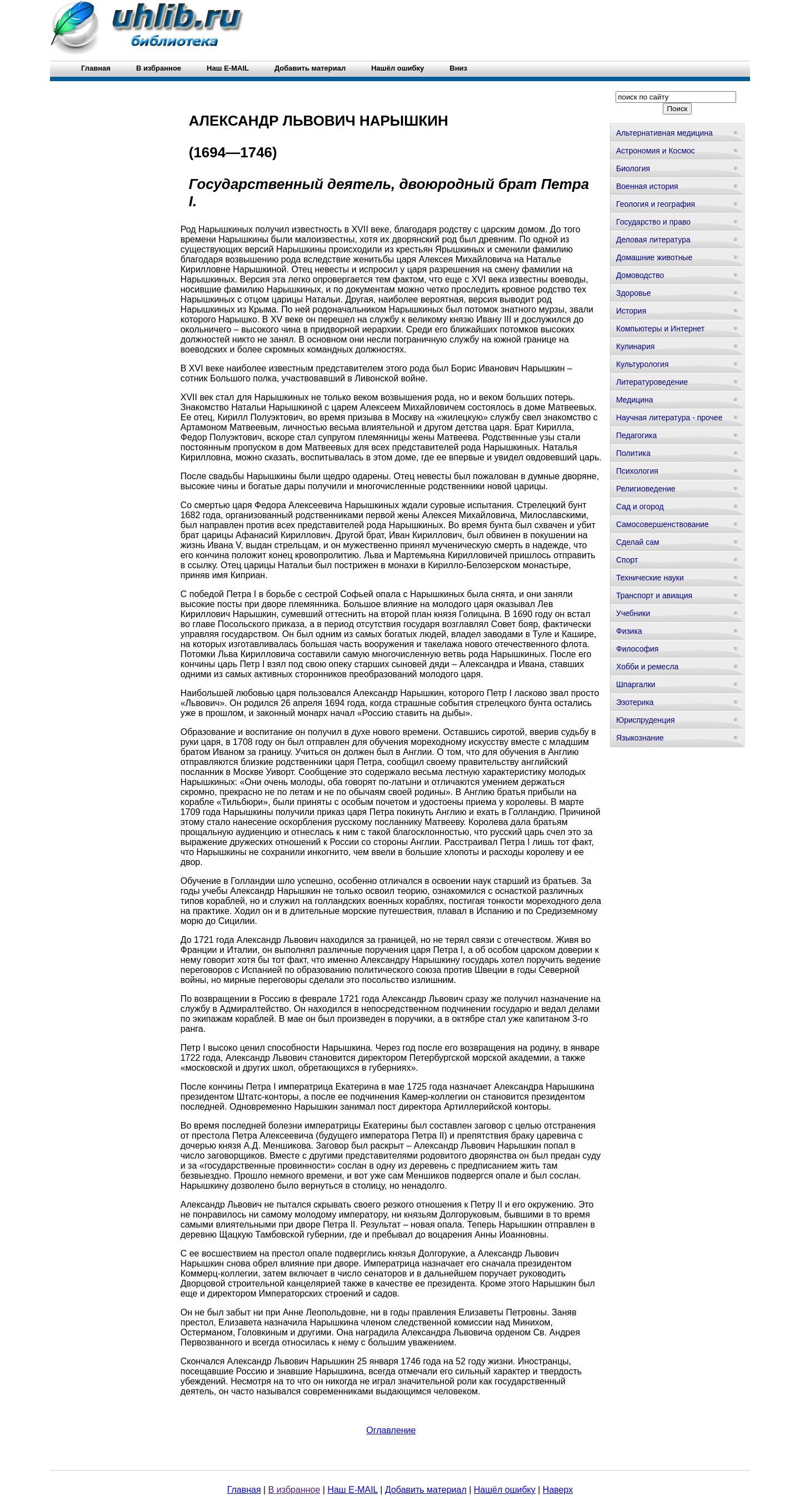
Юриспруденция (645, 720)
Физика (629, 631)
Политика (633, 453)
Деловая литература (653, 239)
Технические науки (650, 577)
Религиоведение (646, 488)
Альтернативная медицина (664, 132)
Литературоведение (652, 382)
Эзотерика (635, 702)
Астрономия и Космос (655, 150)
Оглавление (391, 1430)
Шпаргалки (636, 684)
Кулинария (635, 346)
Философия (637, 648)
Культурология (642, 364)
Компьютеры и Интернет (660, 328)
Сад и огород (640, 506)
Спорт (627, 559)
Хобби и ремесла (647, 666)
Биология (633, 168)
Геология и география (655, 204)
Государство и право (653, 221)
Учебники (633, 613)
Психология (637, 470)
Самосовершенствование (662, 524)
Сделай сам (637, 542)
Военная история (647, 186)
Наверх (558, 1489)
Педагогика (636, 435)
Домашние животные (654, 257)
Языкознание (640, 737)
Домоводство (640, 275)
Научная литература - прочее (669, 417)
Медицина (634, 399)
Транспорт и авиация (654, 595)
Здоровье (633, 293)
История (631, 310)
